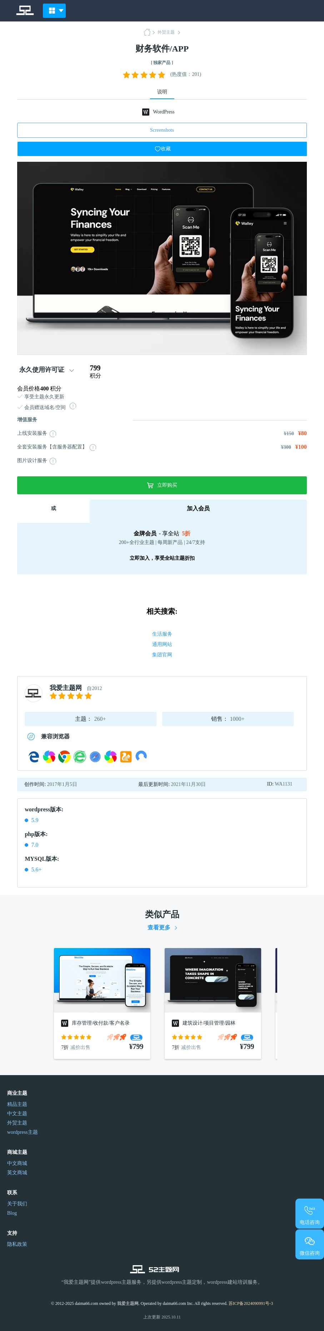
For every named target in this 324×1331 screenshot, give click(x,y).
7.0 (34, 845)
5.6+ (36, 869)
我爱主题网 (66, 687)
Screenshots (162, 130)
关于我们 (17, 1203)
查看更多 (159, 927)
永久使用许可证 (41, 369)
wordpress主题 (22, 1132)
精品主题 (17, 1104)
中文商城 (17, 1163)
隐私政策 (17, 1244)
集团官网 (162, 654)
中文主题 (17, 1113)
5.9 (34, 820)
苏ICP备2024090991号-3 (251, 1303)
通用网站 (162, 644)
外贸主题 (166, 32)
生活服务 (162, 634)
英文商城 (17, 1172)
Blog (12, 1213)
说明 (162, 91)
